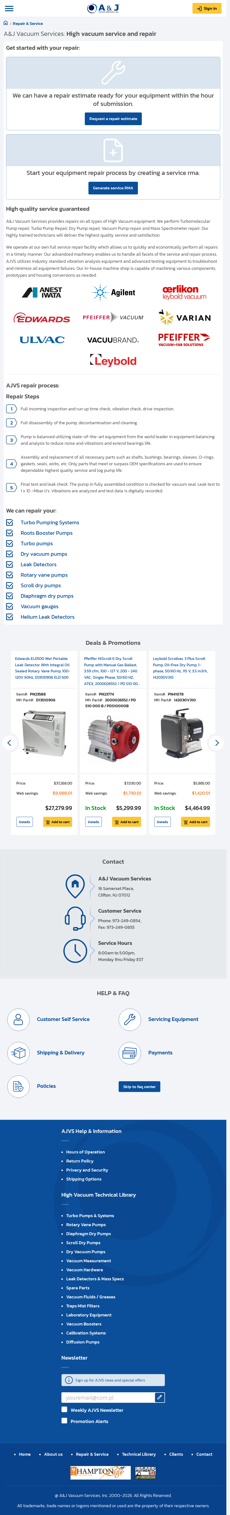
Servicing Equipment (172, 1019)
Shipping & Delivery (60, 1053)
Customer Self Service (63, 1019)
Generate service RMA (113, 188)
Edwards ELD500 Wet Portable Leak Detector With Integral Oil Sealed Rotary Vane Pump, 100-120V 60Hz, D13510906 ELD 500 (42, 668)
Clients (176, 1454)
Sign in (210, 8)
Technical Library (139, 1454)
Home (25, 1454)
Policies (46, 1086)
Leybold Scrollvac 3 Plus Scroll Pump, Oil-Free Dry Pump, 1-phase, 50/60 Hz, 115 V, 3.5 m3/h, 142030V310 (180, 668)
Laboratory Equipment (89, 1315)
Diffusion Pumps (82, 1342)
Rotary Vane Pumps (86, 1224)
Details (24, 822)
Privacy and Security (87, 1170)
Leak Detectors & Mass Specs (95, 1278)
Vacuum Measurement (88, 1260)
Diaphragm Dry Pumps (88, 1233)
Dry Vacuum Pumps (85, 1251)
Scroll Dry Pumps (83, 1242)
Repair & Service (28, 23)
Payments (159, 1053)
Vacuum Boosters (83, 1324)
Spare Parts (77, 1287)
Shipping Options (83, 1179)
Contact (204, 1454)
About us (53, 1454)
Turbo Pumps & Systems (90, 1215)
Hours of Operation (85, 1152)
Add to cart (60, 822)
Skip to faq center (139, 1086)
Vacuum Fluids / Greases (90, 1296)
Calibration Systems (86, 1333)
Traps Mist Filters (82, 1306)
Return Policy (80, 1161)
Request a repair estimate (113, 118)
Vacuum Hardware (84, 1269)
